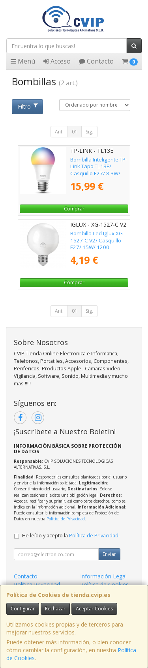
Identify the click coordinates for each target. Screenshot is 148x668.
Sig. (89, 131)
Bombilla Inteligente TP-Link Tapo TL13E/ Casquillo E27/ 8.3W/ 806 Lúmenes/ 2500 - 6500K (98, 173)
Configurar (23, 608)
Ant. (59, 131)
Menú (23, 61)
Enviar (109, 554)
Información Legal (103, 576)
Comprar (74, 208)
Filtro (27, 106)
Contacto (96, 61)
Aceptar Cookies (94, 608)
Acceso (57, 61)
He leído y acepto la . (71, 535)
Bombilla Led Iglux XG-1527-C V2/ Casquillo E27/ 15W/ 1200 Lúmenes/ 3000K (97, 243)
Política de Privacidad (66, 519)
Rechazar (55, 608)
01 (74, 131)
